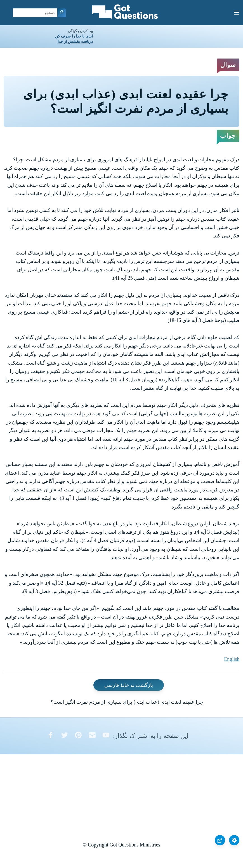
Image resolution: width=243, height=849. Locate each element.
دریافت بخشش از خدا (75, 41)
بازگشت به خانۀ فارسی (128, 685)
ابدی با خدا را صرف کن (74, 36)
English (231, 659)
